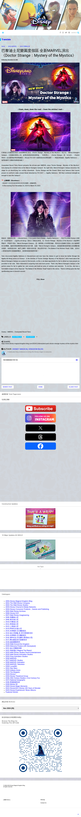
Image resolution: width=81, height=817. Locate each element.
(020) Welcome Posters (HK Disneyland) (21, 646)
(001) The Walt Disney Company (18, 603)
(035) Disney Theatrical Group (17, 676)
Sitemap (43, 799)
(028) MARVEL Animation (15, 662)
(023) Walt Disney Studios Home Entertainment (23, 652)
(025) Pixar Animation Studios (17, 656)
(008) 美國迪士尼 (12, 617)
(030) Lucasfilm (11, 666)
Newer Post (7, 387)
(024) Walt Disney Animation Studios (19, 654)
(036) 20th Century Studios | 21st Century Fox (23, 678)
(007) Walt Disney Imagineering (17, 615)
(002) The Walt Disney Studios (17, 605)
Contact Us (43, 803)
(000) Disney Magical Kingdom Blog (19, 601)
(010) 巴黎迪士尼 (25, 46)
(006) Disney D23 (12, 613)
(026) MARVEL (12, 46)
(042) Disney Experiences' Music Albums (21, 690)
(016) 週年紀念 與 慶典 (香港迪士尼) (19, 637)
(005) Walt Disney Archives (16, 611)
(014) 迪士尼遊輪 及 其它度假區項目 (19, 633)
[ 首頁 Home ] (6, 799)
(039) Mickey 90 (12, 684)
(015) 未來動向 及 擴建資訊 (16, 635)
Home (3, 46)
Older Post (73, 387)
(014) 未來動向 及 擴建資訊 (16, 631)
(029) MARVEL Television (15, 664)
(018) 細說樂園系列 (13, 642)
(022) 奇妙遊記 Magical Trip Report (19, 650)
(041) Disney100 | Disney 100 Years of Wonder (23, 688)
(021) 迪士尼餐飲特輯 (14, 648)
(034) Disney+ (11, 674)
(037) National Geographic (15, 680)
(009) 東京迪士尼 (12, 619)
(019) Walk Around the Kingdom (17, 644)
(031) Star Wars (11, 668)
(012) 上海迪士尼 (12, 626)
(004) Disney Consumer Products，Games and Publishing (27, 609)
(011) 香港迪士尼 (12, 624)
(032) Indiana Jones (13, 670)
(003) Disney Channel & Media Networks (21, 607)
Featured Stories (12, 692)
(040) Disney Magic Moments (16, 686)
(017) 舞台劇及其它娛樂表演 (16, 640)
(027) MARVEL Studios (14, 660)
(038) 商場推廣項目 (13, 682)
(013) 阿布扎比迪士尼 (14, 628)
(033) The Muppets (13, 672)
